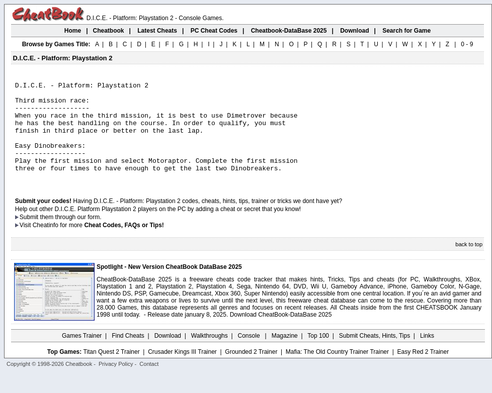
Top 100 (318, 355)
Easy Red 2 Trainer (423, 371)
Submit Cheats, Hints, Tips (374, 355)
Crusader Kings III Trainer (182, 371)
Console (250, 355)
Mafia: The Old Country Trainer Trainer (337, 371)
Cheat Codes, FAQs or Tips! (123, 244)
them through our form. (71, 236)
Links (427, 355)
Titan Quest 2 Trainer (111, 371)
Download (167, 355)
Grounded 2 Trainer (251, 371)
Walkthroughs (209, 355)
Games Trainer (82, 355)
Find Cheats (128, 355)
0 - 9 (467, 44)
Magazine (285, 355)
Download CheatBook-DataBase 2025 (281, 334)
